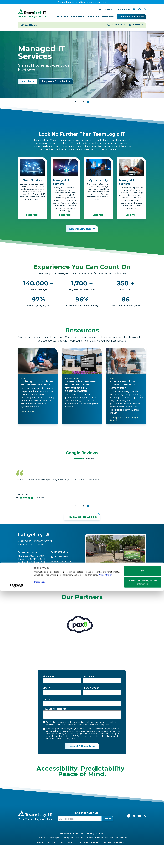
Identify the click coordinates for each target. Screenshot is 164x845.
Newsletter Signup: (85, 812)
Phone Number (91, 688)
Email (46, 688)
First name (48, 676)
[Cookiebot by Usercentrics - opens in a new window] (16, 840)
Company (48, 699)
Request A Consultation (131, 16)
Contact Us (137, 25)
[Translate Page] (134, 9)
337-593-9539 (117, 25)
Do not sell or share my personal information (143, 836)
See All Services (82, 228)
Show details (39, 836)
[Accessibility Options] (139, 9)
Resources (108, 16)
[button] (88, 102)
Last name (88, 676)
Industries (77, 16)
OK (142, 825)
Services (62, 16)
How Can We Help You (54, 709)
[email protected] (110, 736)
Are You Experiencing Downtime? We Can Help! (82, 2)
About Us (93, 16)
